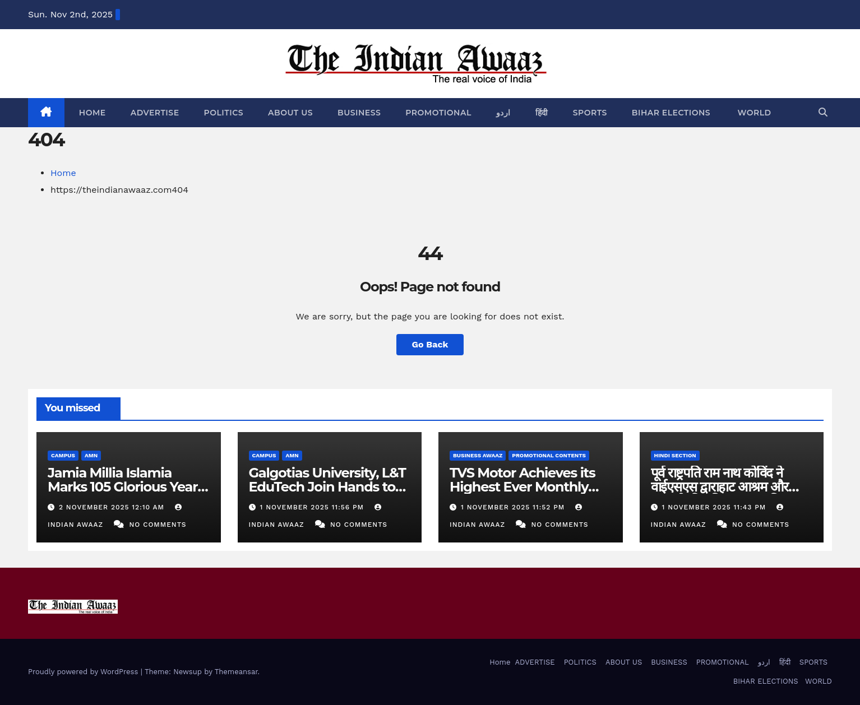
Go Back (430, 344)
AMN (91, 455)
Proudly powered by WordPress (84, 671)
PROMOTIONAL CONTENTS (549, 455)
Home (91, 113)
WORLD (753, 113)
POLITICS (224, 113)
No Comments (158, 524)
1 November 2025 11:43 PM (715, 507)
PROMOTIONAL (438, 113)
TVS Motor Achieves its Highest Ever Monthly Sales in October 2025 (522, 487)
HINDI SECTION (675, 455)
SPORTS (590, 113)
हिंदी (541, 113)
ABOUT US (290, 113)
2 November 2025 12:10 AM (113, 507)
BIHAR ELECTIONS (671, 113)
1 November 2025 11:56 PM (313, 507)
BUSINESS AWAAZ (477, 455)
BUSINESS (359, 113)
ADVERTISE (155, 113)
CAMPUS (63, 455)
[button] (823, 112)
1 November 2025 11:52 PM (514, 507)
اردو (503, 113)
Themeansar (236, 671)
